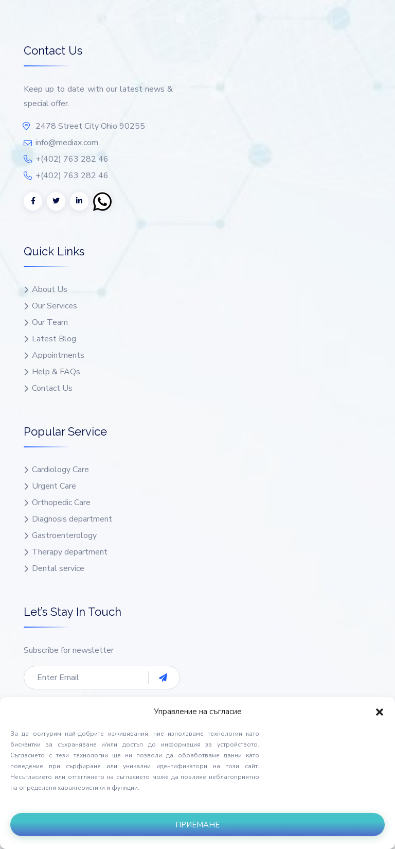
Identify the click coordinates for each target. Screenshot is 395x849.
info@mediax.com (66, 142)
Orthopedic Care (61, 502)
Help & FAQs (56, 372)
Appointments (58, 355)
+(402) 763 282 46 (72, 159)
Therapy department (69, 552)
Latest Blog (54, 339)
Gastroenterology (64, 535)
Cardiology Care (60, 469)
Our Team (50, 322)
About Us (49, 289)
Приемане (197, 825)
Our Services (54, 306)
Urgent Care (54, 486)
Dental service (58, 568)
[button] (379, 711)
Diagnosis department (72, 519)
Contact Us (52, 388)
